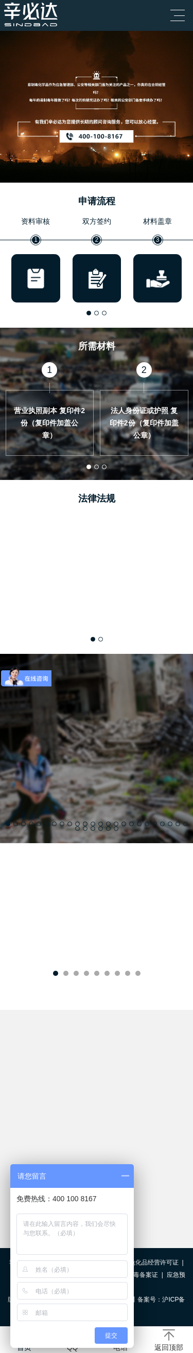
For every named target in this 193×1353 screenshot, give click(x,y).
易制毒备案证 (139, 1274)
